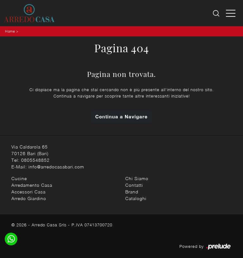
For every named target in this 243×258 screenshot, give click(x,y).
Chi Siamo (136, 178)
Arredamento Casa (31, 185)
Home (10, 31)
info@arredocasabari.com (56, 166)
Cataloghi (135, 198)
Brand (131, 191)
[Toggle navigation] (230, 13)
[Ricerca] (216, 13)
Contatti (134, 185)
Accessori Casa (28, 191)
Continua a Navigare (121, 116)
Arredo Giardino (28, 198)
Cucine (19, 178)
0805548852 (35, 160)
